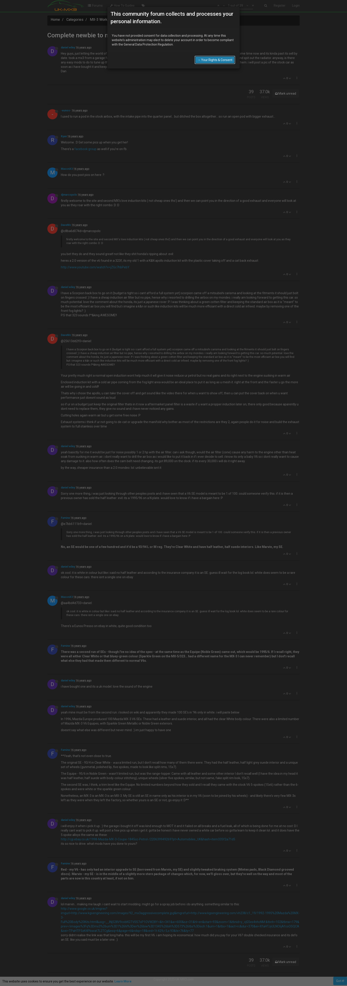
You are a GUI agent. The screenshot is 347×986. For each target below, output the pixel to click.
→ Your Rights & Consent (214, 46)
